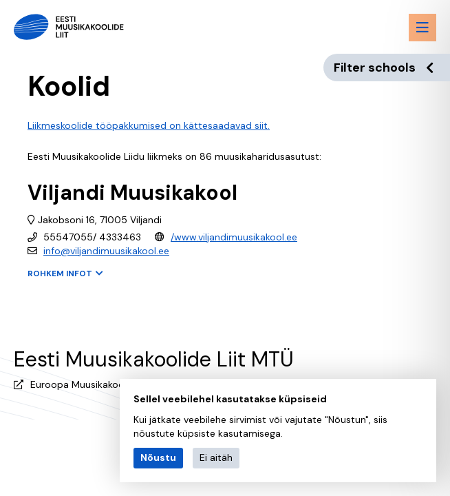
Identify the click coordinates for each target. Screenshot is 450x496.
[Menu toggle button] (422, 27)
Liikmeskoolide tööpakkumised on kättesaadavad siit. (149, 125)
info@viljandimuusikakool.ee (106, 251)
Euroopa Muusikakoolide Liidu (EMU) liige (122, 384)
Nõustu (158, 457)
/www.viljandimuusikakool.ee (234, 237)
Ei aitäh (216, 457)
